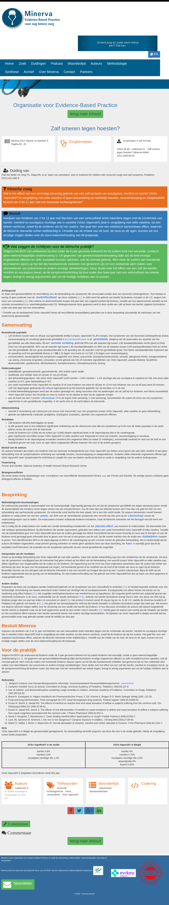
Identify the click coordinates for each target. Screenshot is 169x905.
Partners (86, 72)
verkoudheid (53, 794)
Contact (69, 72)
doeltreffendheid (46, 297)
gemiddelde (100, 339)
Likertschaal (47, 398)
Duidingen (38, 63)
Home (9, 63)
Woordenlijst (77, 63)
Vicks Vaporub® (70, 794)
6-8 (81, 597)
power (44, 515)
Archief (29, 72)
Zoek (22, 63)
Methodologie (117, 63)
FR (154, 54)
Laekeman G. (22, 788)
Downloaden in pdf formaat (137, 140)
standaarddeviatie (77, 339)
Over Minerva (49, 72)
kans (129, 543)
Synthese (12, 72)
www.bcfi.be (127, 683)
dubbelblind (149, 536)
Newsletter (17, 884)
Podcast (57, 63)
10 (99, 610)
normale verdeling (62, 343)
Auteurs (96, 63)
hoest (68, 791)
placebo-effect (104, 526)
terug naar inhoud (85, 113)
